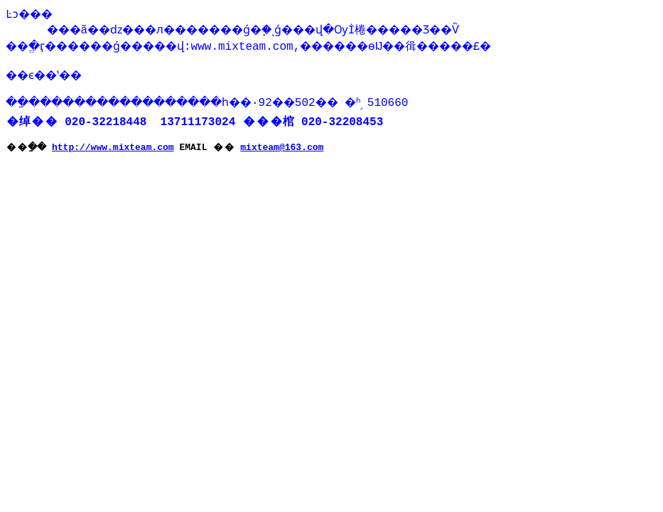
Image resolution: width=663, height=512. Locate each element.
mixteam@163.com (285, 151)
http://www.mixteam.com (116, 151)
